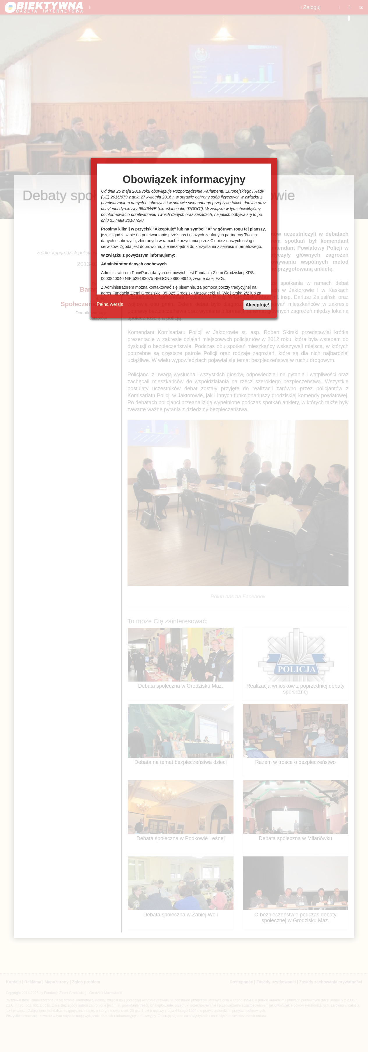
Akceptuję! (257, 304)
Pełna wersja (110, 304)
